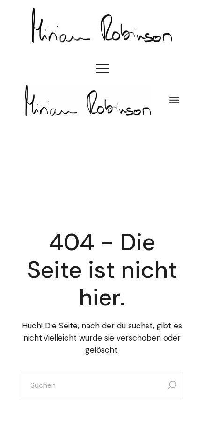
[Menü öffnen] (174, 100)
